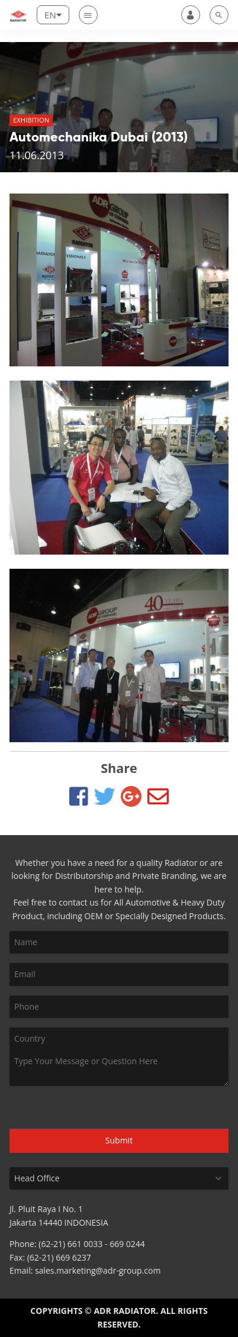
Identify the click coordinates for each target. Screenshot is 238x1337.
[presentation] (72, 1107)
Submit (119, 1140)
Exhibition (31, 119)
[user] (190, 14)
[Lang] (53, 14)
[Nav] (88, 14)
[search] (219, 14)
